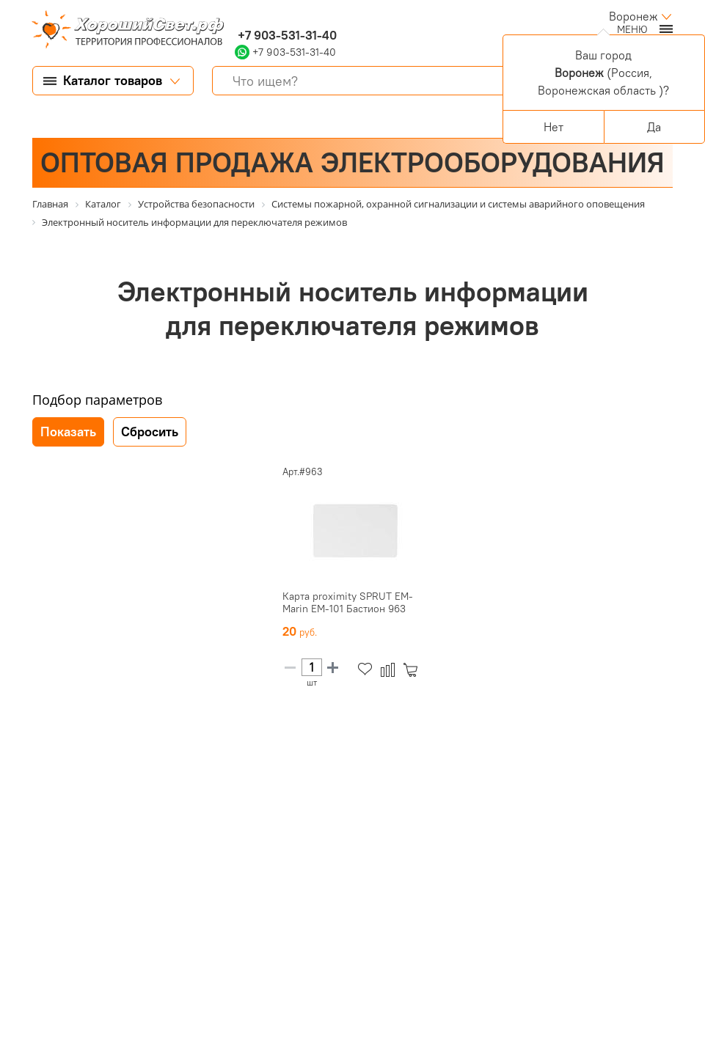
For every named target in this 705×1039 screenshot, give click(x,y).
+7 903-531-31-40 (286, 35)
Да (654, 127)
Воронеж (633, 16)
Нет (553, 127)
